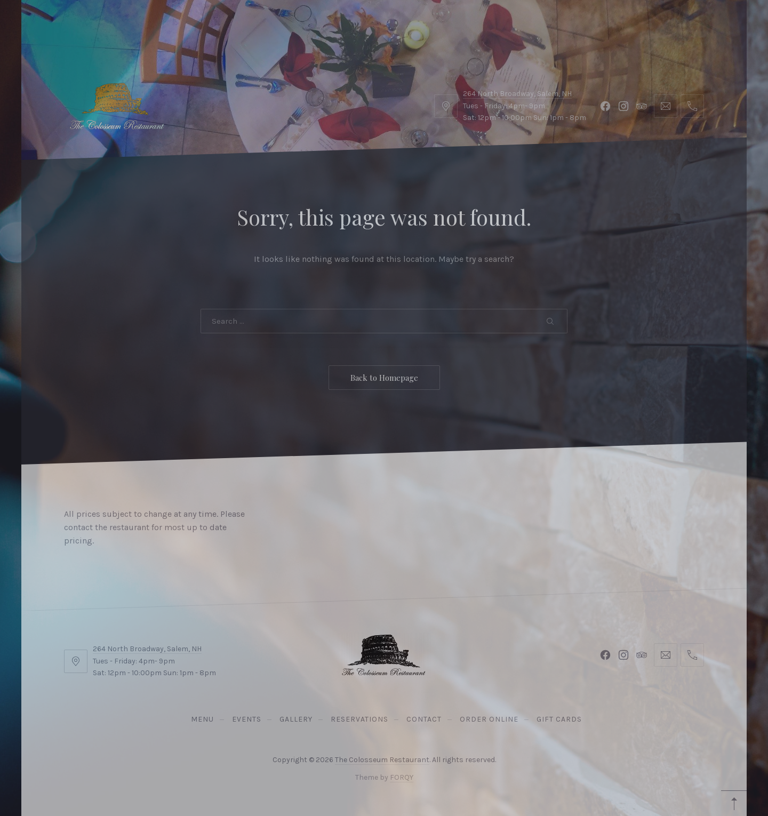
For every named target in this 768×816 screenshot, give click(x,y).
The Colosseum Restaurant (382, 759)
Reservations (685, 26)
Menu (65, 26)
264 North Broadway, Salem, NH (147, 648)
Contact (224, 26)
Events (114, 26)
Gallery (167, 26)
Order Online (293, 26)
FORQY (401, 777)
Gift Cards (367, 26)
